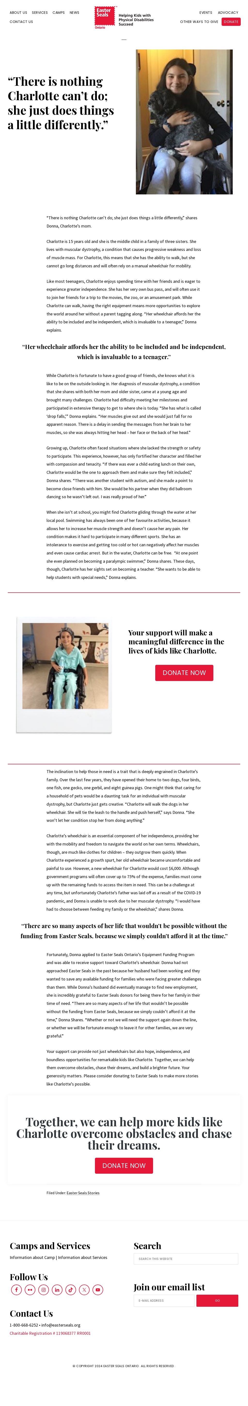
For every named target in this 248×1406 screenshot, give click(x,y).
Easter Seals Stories (83, 1223)
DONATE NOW (184, 703)
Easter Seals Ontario (121, 1396)
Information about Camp (32, 1288)
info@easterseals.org (60, 1355)
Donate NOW (124, 1196)
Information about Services (82, 1288)
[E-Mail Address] (164, 1331)
